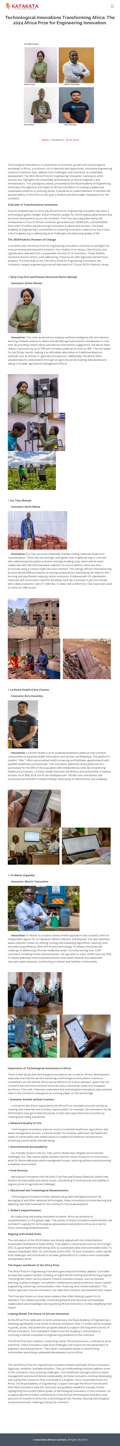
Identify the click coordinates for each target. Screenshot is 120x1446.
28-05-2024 (72, 140)
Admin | (47, 140)
